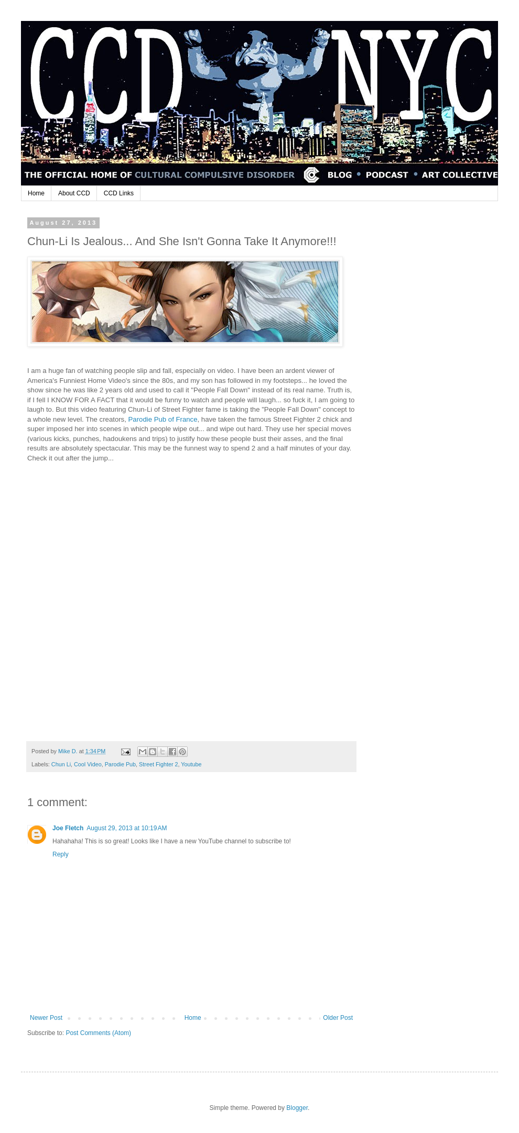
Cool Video (88, 764)
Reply (60, 854)
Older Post (338, 1017)
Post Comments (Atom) (98, 1033)
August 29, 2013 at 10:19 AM (127, 828)
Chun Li (61, 764)
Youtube (191, 764)
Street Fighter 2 (158, 764)
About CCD (74, 193)
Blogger (297, 1108)
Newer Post (46, 1017)
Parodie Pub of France (163, 419)
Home (36, 193)
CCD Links (119, 193)
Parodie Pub (120, 764)
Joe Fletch (67, 828)
